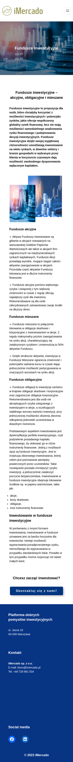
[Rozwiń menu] (67, 10)
